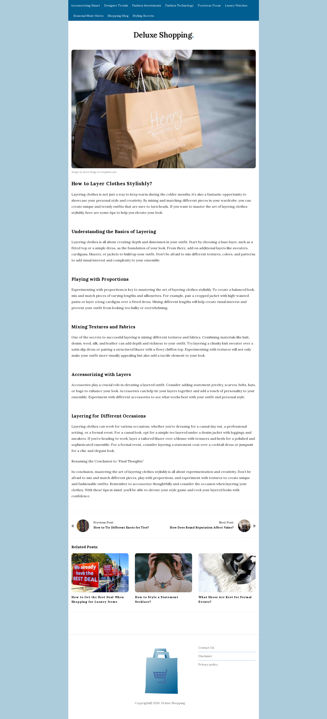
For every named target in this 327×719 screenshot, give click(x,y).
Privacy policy (208, 664)
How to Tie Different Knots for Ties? (121, 527)
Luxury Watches (236, 5)
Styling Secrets (143, 16)
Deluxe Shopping (162, 35)
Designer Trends (116, 5)
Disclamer (205, 656)
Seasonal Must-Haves (88, 16)
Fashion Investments (146, 5)
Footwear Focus (209, 5)
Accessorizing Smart (85, 5)
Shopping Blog (118, 16)
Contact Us (206, 648)
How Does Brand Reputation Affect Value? (202, 527)
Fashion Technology (179, 5)
